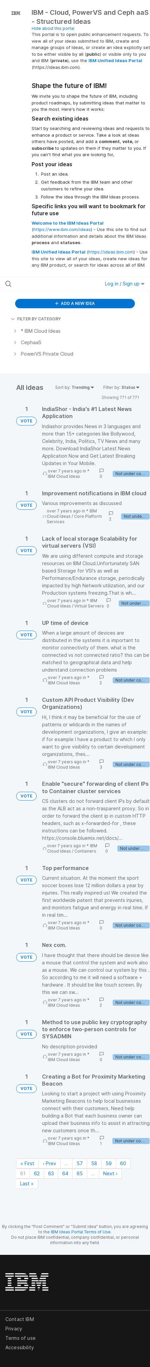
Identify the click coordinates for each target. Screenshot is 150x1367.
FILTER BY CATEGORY (36, 318)
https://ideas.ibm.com (111, 252)
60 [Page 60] (123, 1163)
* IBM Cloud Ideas (68, 473)
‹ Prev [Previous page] (49, 1163)
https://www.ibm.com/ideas (62, 229)
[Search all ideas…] (45, 284)
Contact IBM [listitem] (19, 1319)
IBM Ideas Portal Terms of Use (81, 1231)
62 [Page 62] (37, 1173)
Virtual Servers (89, 605)
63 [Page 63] (51, 1173)
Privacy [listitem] (13, 1328)
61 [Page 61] (23, 1173)
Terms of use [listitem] (20, 1338)
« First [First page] (27, 1163)
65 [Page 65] (80, 1173)
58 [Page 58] (94, 1163)
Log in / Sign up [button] (125, 283)
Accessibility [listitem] (19, 1347)
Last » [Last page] (27, 1183)
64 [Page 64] (65, 1173)
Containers (85, 851)
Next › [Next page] (110, 1173)
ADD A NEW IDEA (75, 303)
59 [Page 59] (109, 1163)
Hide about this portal (53, 28)
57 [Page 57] (80, 1163)
